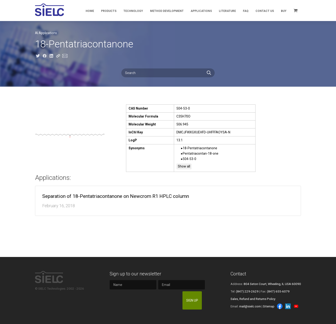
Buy (284, 11)
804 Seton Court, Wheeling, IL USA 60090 (272, 284)
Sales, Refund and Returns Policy (253, 299)
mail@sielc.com (250, 306)
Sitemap (268, 306)
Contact (238, 274)
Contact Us (265, 11)
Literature (227, 11)
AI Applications (46, 33)
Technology (133, 11)
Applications (201, 11)
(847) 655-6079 (278, 291)
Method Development (167, 11)
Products (108, 11)
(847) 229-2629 (247, 291)
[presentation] (145, 300)
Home (90, 11)
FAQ (245, 11)
